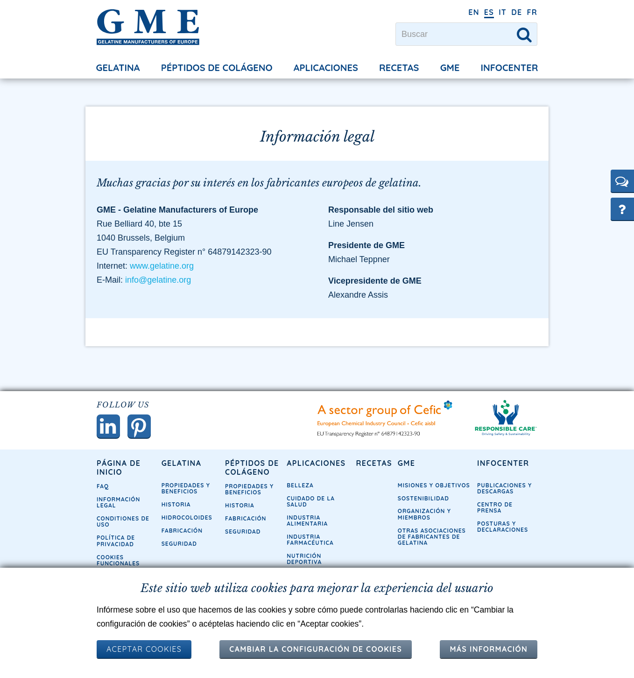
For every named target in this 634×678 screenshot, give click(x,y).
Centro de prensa (495, 507)
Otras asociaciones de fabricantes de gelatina (432, 536)
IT (503, 12)
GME (450, 67)
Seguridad (179, 543)
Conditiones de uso (123, 521)
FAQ (103, 486)
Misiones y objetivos (434, 485)
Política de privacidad (116, 540)
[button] (622, 181)
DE (516, 12)
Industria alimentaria (307, 520)
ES (489, 12)
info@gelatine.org (158, 280)
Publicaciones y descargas (504, 488)
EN (473, 12)
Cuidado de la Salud (311, 501)
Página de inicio (119, 467)
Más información (489, 649)
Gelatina (118, 67)
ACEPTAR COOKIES (144, 649)
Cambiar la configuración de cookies (315, 649)
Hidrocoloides (187, 517)
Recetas (399, 67)
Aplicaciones (326, 67)
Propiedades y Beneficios (186, 488)
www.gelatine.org (162, 266)
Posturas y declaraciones (502, 526)
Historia (176, 504)
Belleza (300, 485)
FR (532, 12)
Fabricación (182, 530)
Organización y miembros (424, 514)
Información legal (118, 502)
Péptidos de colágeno (217, 67)
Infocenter (509, 67)
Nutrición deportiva (304, 558)
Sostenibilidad (423, 498)
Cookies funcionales (118, 560)
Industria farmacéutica (310, 539)
